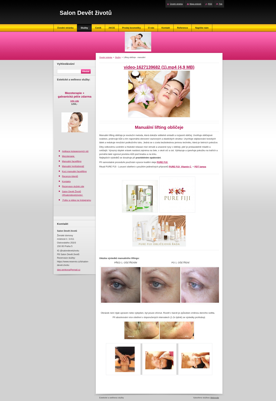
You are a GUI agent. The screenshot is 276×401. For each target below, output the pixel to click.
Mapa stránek (195, 4)
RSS (210, 4)
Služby (118, 57)
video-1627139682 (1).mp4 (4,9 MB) (159, 67)
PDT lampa (200, 166)
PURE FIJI (162, 162)
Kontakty (66, 181)
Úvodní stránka (105, 57)
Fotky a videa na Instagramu (76, 200)
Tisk (220, 4)
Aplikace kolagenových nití (75, 151)
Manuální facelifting (71, 161)
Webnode (214, 398)
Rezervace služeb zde (73, 186)
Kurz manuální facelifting (74, 171)
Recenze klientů (70, 176)
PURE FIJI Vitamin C (180, 166)
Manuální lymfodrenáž (73, 166)
